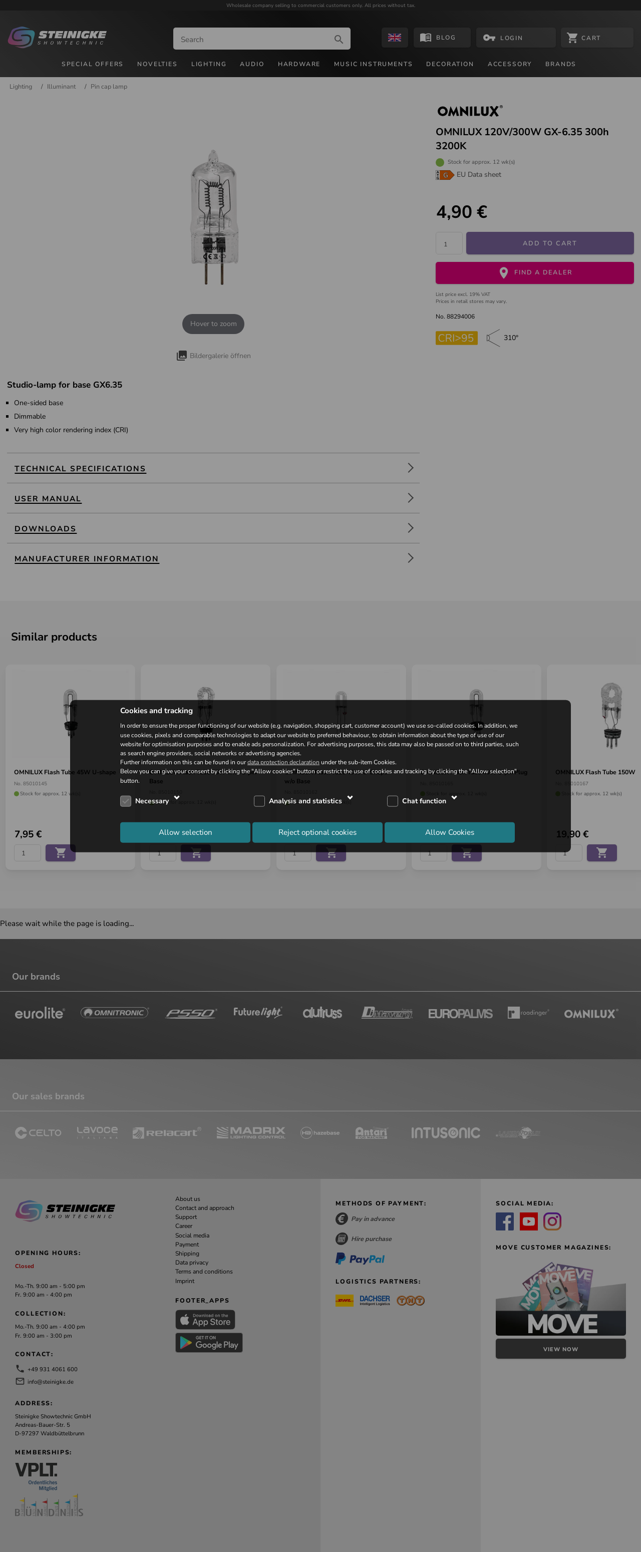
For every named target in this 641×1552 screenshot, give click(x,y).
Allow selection (185, 832)
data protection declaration (283, 762)
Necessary (152, 801)
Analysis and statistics (305, 801)
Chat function (424, 801)
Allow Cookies (449, 832)
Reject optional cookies (317, 832)
